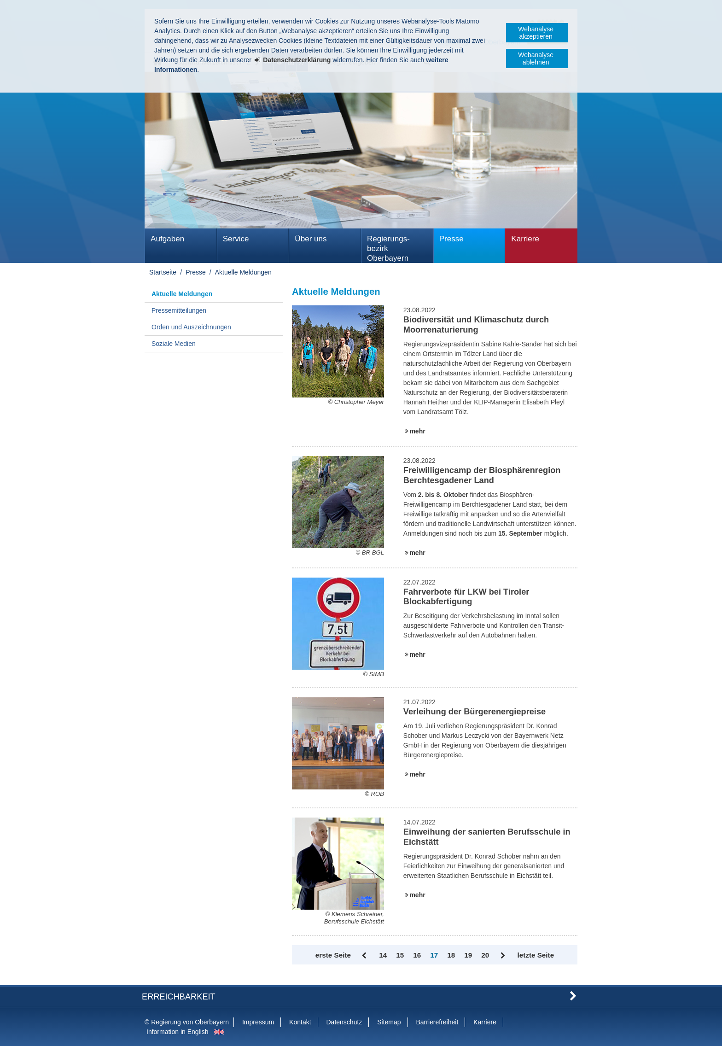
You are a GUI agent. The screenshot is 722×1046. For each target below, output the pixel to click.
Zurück (365, 955)
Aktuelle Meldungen (243, 272)
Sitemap (389, 1022)
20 (485, 955)
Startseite (162, 272)
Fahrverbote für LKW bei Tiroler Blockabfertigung (466, 597)
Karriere (525, 238)
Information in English (177, 1031)
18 (451, 955)
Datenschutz (344, 1022)
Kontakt (300, 1022)
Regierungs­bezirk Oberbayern (388, 248)
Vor (503, 955)
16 (417, 955)
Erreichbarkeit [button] (178, 996)
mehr (417, 431)
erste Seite (333, 955)
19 (468, 955)
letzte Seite (535, 955)
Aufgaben (167, 238)
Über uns (310, 238)
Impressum (258, 1022)
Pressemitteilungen (178, 310)
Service (236, 238)
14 (383, 955)
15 (400, 955)
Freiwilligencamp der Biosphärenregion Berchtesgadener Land (482, 475)
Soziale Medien (173, 343)
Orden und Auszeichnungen (191, 327)
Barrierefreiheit (437, 1022)
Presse (451, 238)
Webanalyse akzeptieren (535, 32)
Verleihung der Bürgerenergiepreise (474, 711)
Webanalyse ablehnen (535, 58)
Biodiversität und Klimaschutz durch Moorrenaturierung (476, 324)
